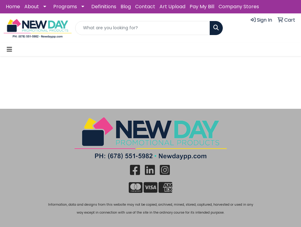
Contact (145, 6)
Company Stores (239, 6)
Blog (126, 6)
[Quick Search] (142, 28)
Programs (65, 6)
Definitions (103, 6)
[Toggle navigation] (9, 49)
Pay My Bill (202, 6)
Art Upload (172, 6)
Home (13, 6)
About (31, 6)
